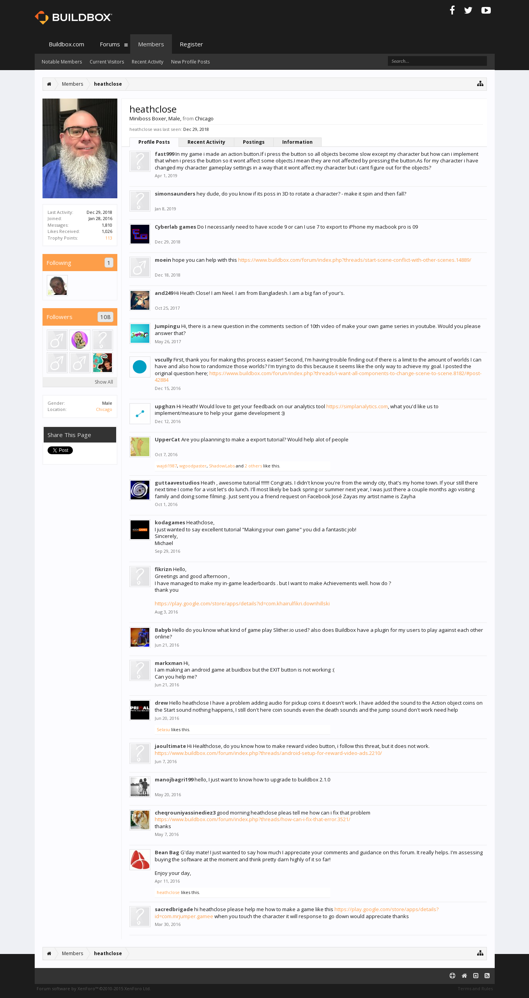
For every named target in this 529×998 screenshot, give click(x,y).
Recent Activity (206, 142)
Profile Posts (154, 142)
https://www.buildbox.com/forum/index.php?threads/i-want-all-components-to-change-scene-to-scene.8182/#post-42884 (318, 377)
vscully (163, 359)
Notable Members (62, 61)
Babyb (163, 629)
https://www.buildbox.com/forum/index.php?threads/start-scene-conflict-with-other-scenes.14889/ (354, 259)
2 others (253, 466)
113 (108, 238)
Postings (254, 142)
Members (151, 44)
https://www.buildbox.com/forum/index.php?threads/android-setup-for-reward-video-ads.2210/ (268, 752)
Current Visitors (107, 61)
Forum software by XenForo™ (94, 988)
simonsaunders (175, 193)
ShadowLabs (222, 466)
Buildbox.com (66, 44)
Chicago (104, 409)
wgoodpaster (193, 466)
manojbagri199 (174, 779)
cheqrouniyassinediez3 (185, 812)
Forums (110, 44)
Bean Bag (167, 852)
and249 (164, 292)
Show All (104, 382)
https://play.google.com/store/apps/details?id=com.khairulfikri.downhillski (242, 603)
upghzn (165, 406)
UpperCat (167, 439)
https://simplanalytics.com (357, 406)
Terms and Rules (475, 988)
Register (191, 44)
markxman (168, 663)
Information (297, 142)
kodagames (170, 522)
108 (105, 317)
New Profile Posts (190, 61)
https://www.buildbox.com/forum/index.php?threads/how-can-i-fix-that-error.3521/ (252, 819)
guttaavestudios (177, 482)
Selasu (163, 729)
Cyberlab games (175, 226)
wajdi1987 (167, 466)
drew (161, 702)
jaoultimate (170, 745)
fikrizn (163, 569)
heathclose (168, 892)
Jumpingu (167, 326)
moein (163, 259)
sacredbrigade (174, 909)
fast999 (164, 153)
